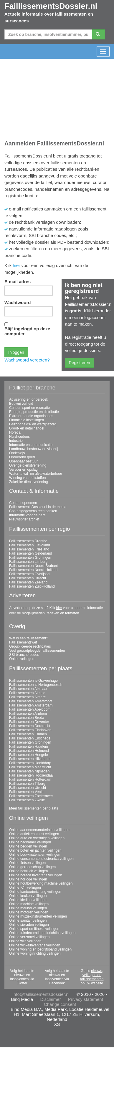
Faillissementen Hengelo (28, 755)
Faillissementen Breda (26, 718)
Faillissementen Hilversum (29, 759)
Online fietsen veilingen (27, 863)
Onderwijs (17, 453)
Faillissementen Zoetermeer (31, 796)
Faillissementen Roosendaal (31, 775)
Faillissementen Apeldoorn (30, 709)
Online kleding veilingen (28, 900)
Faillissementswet (23, 642)
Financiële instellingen (26, 420)
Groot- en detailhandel (26, 428)
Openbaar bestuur (23, 461)
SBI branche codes (24, 655)
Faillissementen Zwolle (27, 800)
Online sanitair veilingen (28, 920)
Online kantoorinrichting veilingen (35, 892)
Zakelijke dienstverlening (28, 482)
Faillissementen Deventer (29, 722)
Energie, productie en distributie (34, 412)
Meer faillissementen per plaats (33, 808)
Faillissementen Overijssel (29, 574)
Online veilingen (21, 659)
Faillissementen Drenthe (28, 541)
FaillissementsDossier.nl (50, 6)
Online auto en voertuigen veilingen (37, 838)
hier (16, 265)
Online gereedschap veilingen (32, 867)
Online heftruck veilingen (28, 871)
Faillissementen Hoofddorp (30, 763)
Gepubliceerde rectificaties (30, 646)
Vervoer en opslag (23, 469)
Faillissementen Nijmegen (29, 771)
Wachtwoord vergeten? (27, 359)
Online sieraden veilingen (29, 925)
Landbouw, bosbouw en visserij (33, 449)
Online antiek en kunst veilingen (34, 834)
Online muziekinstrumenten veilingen (38, 916)
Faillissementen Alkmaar (28, 689)
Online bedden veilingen (28, 846)
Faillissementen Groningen (30, 557)
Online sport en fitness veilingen (34, 929)
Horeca (15, 432)
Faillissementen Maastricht (30, 767)
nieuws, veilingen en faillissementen (91, 975)
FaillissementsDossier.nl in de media (37, 507)
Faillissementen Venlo (26, 792)
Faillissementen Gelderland (30, 553)
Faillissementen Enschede (29, 738)
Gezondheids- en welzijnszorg (32, 424)
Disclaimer (50, 999)
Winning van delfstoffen (27, 478)
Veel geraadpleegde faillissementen (37, 650)
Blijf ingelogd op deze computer (27, 331)
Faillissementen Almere (27, 697)
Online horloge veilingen (28, 879)
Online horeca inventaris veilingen (35, 875)
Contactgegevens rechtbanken (33, 511)
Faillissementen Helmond (29, 751)
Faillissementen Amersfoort (30, 701)
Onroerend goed (22, 457)
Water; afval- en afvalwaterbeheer (35, 474)
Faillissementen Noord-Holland (33, 570)
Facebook (57, 983)
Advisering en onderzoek (28, 399)
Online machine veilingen (29, 904)
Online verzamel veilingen (29, 937)
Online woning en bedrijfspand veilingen (40, 949)
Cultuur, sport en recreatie (29, 408)
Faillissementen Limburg (28, 562)
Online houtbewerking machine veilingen (40, 883)
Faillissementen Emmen (28, 734)
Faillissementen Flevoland (29, 545)
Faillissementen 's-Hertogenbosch (35, 685)
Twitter (22, 983)
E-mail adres (17, 281)
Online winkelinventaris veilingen (34, 945)
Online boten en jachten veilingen (35, 850)
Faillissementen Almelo (27, 693)
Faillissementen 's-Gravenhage (33, 681)
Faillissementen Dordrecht (29, 726)
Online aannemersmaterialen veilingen (39, 830)
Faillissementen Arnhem (28, 713)
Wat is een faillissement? (28, 638)
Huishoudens (19, 436)
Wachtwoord (17, 302)
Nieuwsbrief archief (24, 519)
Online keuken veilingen (28, 896)
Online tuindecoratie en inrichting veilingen (42, 933)
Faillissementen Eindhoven (30, 730)
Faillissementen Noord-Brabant (33, 566)
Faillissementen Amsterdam (30, 705)
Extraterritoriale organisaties (31, 416)
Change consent (60, 1004)
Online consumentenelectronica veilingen (41, 859)
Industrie (16, 441)
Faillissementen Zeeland (28, 582)
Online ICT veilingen (25, 887)
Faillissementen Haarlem (28, 746)
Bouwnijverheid (21, 404)
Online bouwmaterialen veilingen (34, 854)
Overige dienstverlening (27, 465)
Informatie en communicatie (30, 445)
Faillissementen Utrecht (27, 578)
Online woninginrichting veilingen (35, 953)
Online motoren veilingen (28, 912)
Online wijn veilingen (25, 941)
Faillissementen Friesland (29, 549)
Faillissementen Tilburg (27, 784)
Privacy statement (85, 999)
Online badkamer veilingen (30, 842)
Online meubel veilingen (28, 908)
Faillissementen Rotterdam (30, 779)
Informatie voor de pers (27, 515)
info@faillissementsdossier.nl (41, 994)
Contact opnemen (23, 503)
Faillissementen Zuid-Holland (32, 586)
